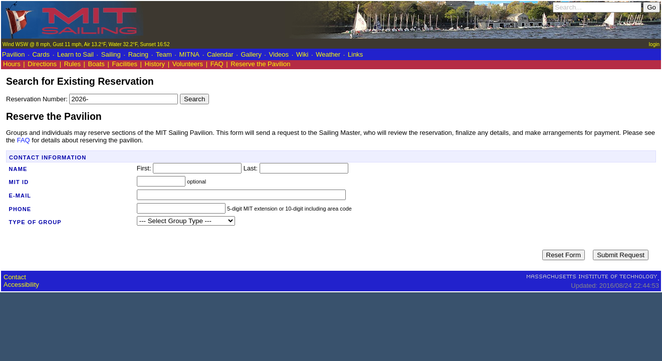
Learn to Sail (75, 54)
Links (355, 54)
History (155, 64)
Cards (41, 54)
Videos (279, 54)
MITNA (189, 54)
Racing (138, 54)
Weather (328, 54)
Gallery (251, 54)
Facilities (124, 64)
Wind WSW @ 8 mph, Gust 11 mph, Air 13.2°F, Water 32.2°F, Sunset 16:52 (86, 44)
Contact (15, 277)
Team (164, 54)
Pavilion (13, 54)
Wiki (302, 54)
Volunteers (187, 64)
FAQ (217, 64)
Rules (72, 64)
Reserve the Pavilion (260, 64)
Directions (42, 64)
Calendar (220, 54)
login (654, 44)
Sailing (111, 54)
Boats (96, 64)
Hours (12, 64)
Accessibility (21, 284)
